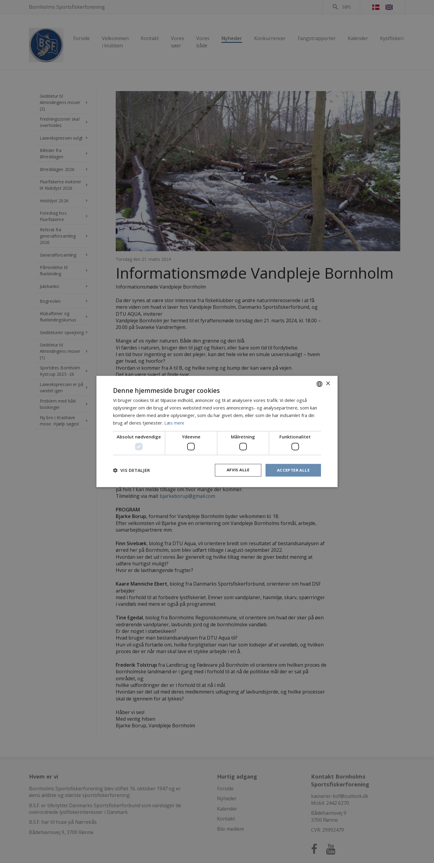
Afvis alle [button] (235, 470)
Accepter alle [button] (292, 470)
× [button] (328, 383)
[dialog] (217, 431)
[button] (131, 470)
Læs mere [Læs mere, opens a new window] (174, 422)
